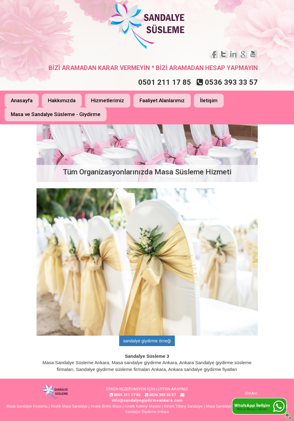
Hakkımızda (62, 100)
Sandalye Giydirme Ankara (147, 412)
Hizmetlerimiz (107, 100)
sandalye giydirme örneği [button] (147, 340)
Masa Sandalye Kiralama (26, 406)
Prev (41, 153)
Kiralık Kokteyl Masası (143, 406)
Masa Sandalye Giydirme (226, 406)
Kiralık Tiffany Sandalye (183, 406)
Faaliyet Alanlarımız (162, 100)
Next (253, 153)
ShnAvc (251, 393)
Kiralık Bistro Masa (106, 406)
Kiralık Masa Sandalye (69, 406)
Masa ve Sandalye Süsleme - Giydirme (55, 114)
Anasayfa (22, 100)
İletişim (209, 100)
